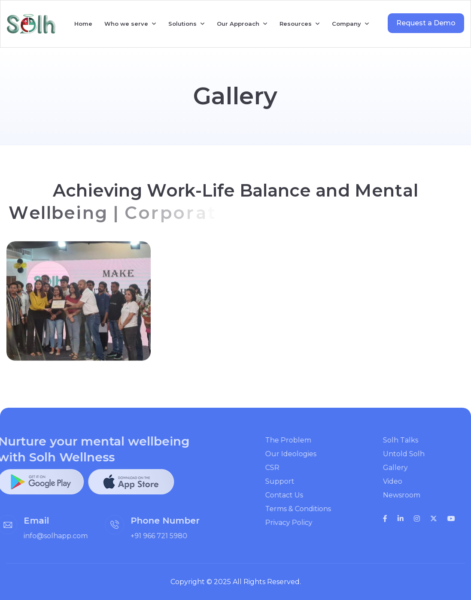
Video (405, 481)
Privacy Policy (301, 522)
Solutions (182, 23)
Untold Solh (416, 454)
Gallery (407, 468)
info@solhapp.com (43, 536)
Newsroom (414, 495)
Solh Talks (413, 440)
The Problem (300, 440)
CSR (284, 468)
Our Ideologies (302, 454)
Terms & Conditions (310, 509)
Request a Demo (426, 23)
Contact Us (296, 495)
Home (83, 23)
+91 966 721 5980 (146, 536)
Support (292, 481)
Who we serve (126, 23)
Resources (296, 23)
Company (346, 23)
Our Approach (238, 23)
